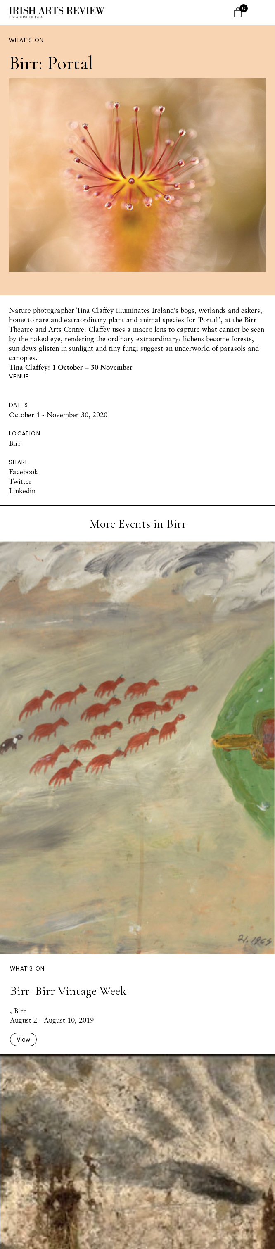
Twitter (20, 481)
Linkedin (22, 490)
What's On (26, 40)
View (23, 1039)
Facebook (23, 471)
